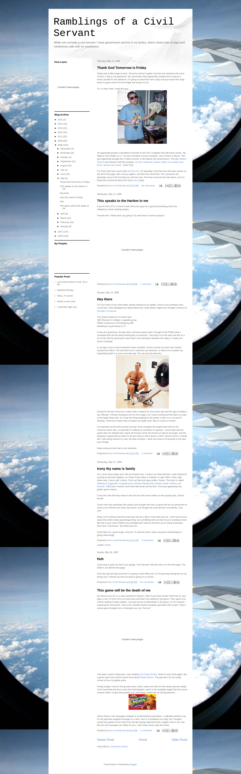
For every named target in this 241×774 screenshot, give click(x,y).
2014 (60, 124)
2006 (60, 236)
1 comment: (146, 284)
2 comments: (146, 730)
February (65, 222)
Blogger (133, 764)
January (64, 226)
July (62, 170)
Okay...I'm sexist (65, 295)
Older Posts (179, 739)
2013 (60, 128)
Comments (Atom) (119, 746)
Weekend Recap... (66, 290)
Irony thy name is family (116, 468)
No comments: (148, 185)
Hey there (104, 299)
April (62, 213)
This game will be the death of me (123, 590)
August (64, 165)
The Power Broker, (149, 674)
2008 (60, 145)
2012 (60, 132)
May (62, 178)
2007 (60, 231)
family (107, 545)
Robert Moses (147, 677)
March (63, 218)
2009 (60, 141)
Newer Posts (105, 739)
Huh (100, 559)
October (64, 157)
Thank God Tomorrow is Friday (121, 68)
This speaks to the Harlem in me (122, 201)
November (65, 153)
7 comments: (147, 540)
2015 (60, 119)
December (65, 148)
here (135, 180)
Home (143, 739)
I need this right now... (67, 307)
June (63, 174)
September (66, 161)
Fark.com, (135, 171)
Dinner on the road (66, 301)
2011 (60, 136)
